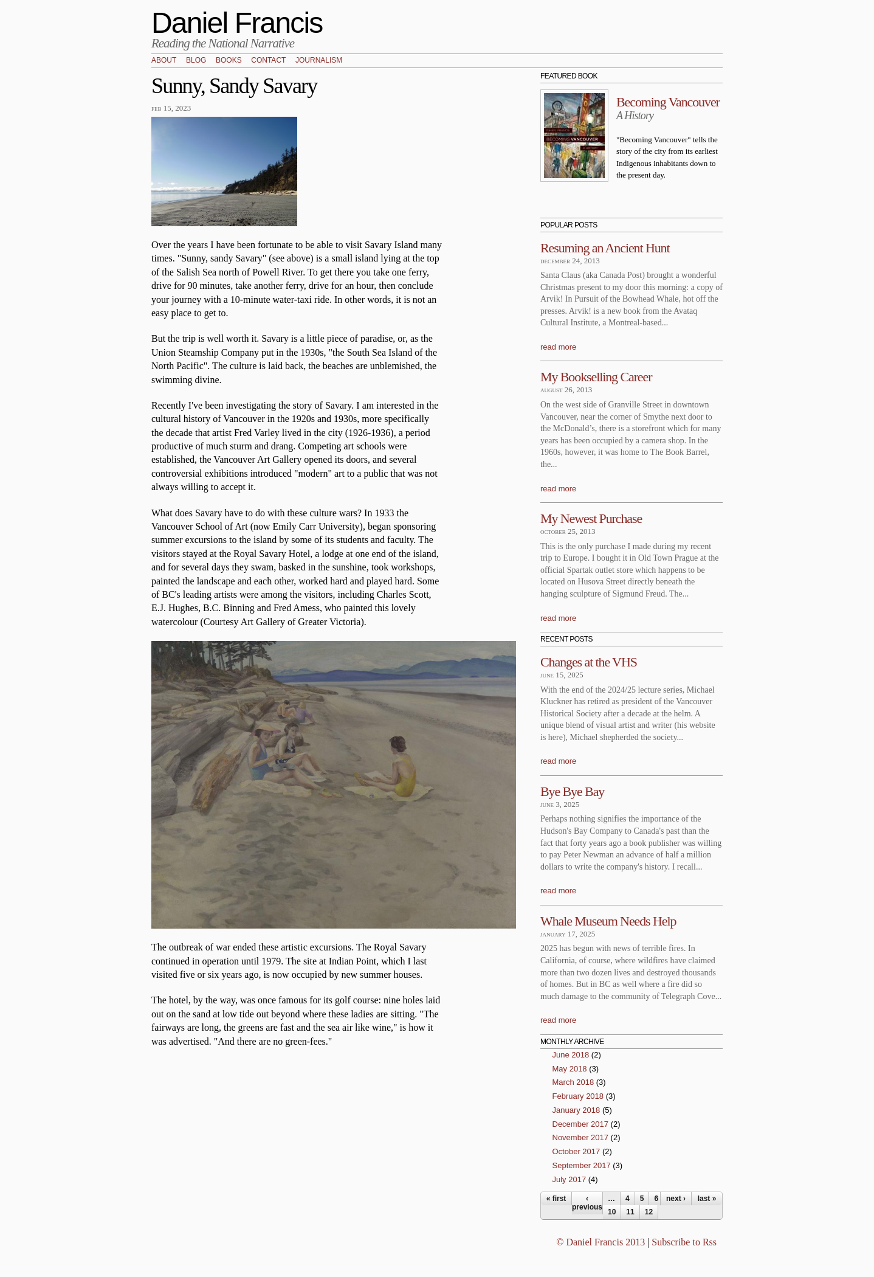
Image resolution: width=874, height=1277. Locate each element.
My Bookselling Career (596, 376)
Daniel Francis (237, 23)
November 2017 (580, 1137)
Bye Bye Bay (572, 791)
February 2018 (578, 1096)
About (163, 61)
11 (630, 1212)
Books (229, 61)
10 (612, 1212)
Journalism (318, 61)
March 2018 (573, 1082)
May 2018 (569, 1068)
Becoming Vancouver (668, 101)
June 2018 (571, 1054)
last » (707, 1198)
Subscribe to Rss (684, 1242)
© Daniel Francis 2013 (600, 1242)
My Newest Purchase (591, 518)
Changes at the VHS (588, 662)
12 (649, 1212)
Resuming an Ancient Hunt (605, 247)
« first (556, 1198)
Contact (268, 61)
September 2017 (581, 1165)
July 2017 (569, 1179)
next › (676, 1198)
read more (558, 346)
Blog (196, 61)
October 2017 (576, 1151)
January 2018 (576, 1110)
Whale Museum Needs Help (608, 921)
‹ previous (587, 1202)
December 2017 (580, 1124)
